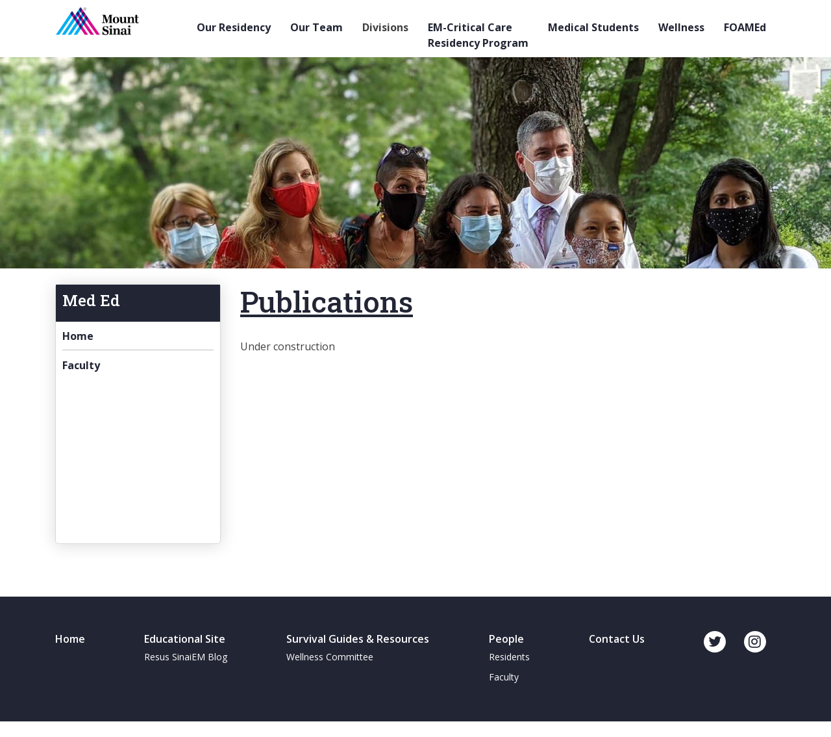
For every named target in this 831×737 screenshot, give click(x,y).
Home (77, 336)
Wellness (681, 27)
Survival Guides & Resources (357, 639)
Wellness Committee (329, 657)
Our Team (316, 27)
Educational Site (184, 639)
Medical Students (593, 27)
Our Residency (234, 27)
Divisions (385, 27)
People (506, 639)
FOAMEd (745, 27)
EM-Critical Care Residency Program (478, 35)
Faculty (81, 365)
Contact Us (617, 639)
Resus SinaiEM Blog (185, 657)
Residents (509, 657)
